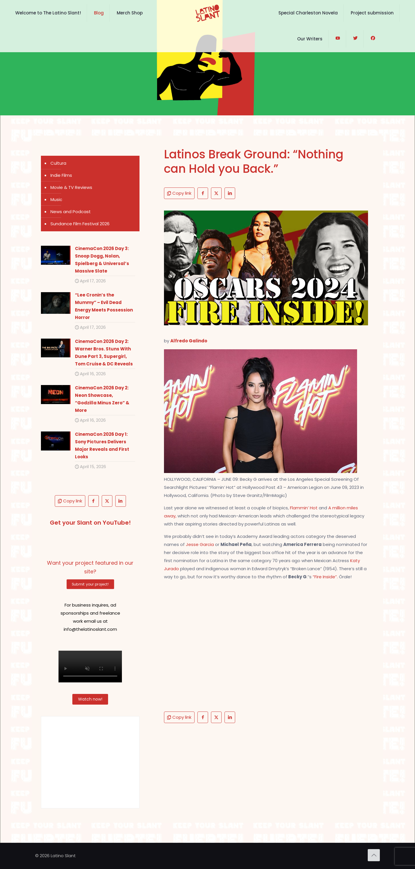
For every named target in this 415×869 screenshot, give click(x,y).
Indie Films (61, 175)
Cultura (58, 163)
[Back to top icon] (374, 855)
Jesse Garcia (200, 544)
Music (56, 199)
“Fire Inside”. (325, 577)
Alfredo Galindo (188, 341)
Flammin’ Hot (304, 508)
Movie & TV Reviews (71, 187)
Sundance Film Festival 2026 (80, 224)
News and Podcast (70, 212)
